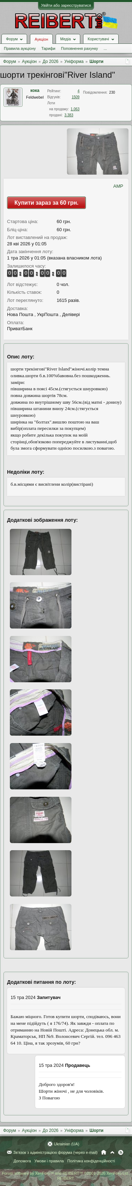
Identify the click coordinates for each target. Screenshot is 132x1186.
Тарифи (48, 48)
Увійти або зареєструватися (66, 5)
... (105, 48)
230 (112, 92)
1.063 (75, 109)
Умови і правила (49, 1161)
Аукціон (41, 39)
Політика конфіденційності (91, 1161)
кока (34, 90)
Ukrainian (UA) (66, 1144)
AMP (118, 186)
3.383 (68, 115)
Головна (103, 1152)
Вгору (112, 1152)
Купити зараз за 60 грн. (46, 203)
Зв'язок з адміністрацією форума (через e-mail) (55, 1152)
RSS (120, 1152)
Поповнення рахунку (79, 48)
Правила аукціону (20, 48)
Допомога (22, 1161)
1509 (76, 97)
